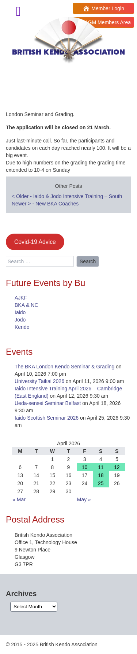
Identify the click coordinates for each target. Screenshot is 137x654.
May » (84, 499)
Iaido (20, 312)
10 (85, 467)
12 (117, 467)
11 (101, 467)
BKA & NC (26, 305)
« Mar (19, 499)
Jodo (20, 320)
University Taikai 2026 (39, 381)
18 (101, 475)
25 (101, 483)
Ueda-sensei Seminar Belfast (48, 403)
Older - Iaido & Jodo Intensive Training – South (67, 196)
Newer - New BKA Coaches (45, 204)
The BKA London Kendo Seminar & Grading (64, 366)
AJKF (21, 298)
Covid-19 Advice (35, 242)
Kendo (22, 327)
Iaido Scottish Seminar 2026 (47, 418)
